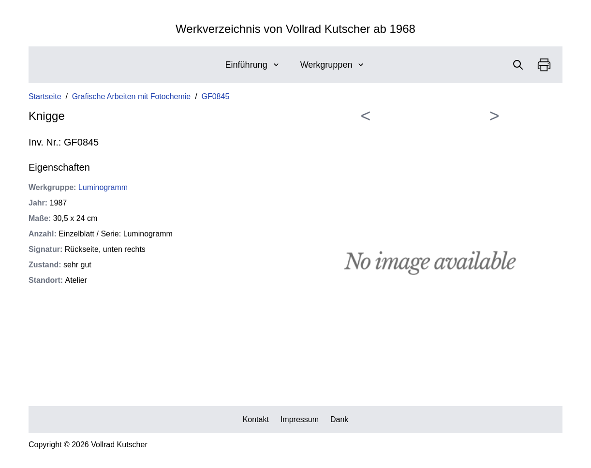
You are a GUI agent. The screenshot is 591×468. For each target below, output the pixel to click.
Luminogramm (103, 187)
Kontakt (256, 419)
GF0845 (216, 96)
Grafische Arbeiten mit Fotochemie (131, 96)
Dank (339, 419)
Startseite (45, 96)
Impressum (300, 419)
